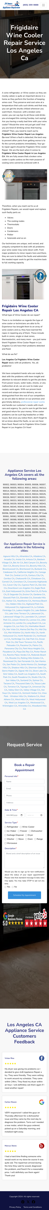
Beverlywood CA (11, 569)
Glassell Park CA (11, 597)
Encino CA (27, 594)
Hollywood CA (12, 607)
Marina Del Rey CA (29, 629)
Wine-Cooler (28, 826)
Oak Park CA (32, 639)
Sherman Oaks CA (37, 667)
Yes (8, 886)
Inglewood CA (26, 607)
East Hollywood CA (15, 591)
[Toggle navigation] (43, 5)
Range (40, 839)
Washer (10, 839)
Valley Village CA (32, 689)
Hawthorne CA (24, 600)
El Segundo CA (15, 594)
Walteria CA (33, 696)
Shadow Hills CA (19, 667)
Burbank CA (40, 569)
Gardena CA (39, 594)
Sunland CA (26, 680)
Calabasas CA (9, 572)
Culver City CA (14, 584)
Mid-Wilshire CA (16, 632)
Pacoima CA (25, 645)
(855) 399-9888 (30, 4)
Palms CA (37, 645)
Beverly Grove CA (20, 565)
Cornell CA (7, 581)
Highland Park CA (34, 604)
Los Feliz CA (22, 626)
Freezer (23, 831)
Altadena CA (39, 556)
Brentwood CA (27, 569)
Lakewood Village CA (13, 616)
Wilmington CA (9, 705)
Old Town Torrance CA (25, 642)
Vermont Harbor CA (31, 693)
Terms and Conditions (32, 1207)
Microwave (12, 843)
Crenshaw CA (19, 581)
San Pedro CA (13, 664)
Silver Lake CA (40, 670)
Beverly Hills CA (37, 565)
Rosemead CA (10, 661)
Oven (30, 839)
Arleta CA (20, 559)
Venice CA (16, 693)
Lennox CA (35, 619)
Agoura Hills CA (11, 556)
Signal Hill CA (25, 670)
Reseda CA (14, 658)
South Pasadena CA (21, 677)
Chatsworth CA (23, 578)
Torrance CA (13, 686)
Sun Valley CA (12, 680)
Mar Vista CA (12, 629)
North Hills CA (31, 632)
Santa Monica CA (29, 664)
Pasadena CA (9, 651)
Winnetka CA (24, 705)
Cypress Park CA (29, 584)
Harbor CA (11, 600)
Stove (21, 839)
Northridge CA (18, 639)
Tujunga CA (25, 686)
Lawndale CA (31, 616)
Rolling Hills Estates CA (32, 658)
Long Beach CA (34, 623)
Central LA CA (20, 575)
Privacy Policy (15, 1207)
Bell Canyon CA (31, 562)
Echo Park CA (32, 591)
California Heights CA (27, 572)
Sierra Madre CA (10, 670)
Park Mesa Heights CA (33, 648)
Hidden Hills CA (17, 604)
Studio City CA (38, 677)
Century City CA (35, 575)
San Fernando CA (26, 661)
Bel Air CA (18, 562)
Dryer (30, 835)
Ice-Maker (11, 831)
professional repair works (33, 402)
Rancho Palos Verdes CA (18, 654)
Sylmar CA (38, 680)
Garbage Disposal (15, 835)
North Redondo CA (27, 635)
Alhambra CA (25, 556)
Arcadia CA (9, 559)
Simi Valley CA (10, 674)
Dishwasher (36, 831)
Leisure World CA (20, 619)
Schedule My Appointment (24, 895)
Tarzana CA (9, 683)
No (15, 886)
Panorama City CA (13, 648)
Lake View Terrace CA (19, 613)
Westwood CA (37, 702)
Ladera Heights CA (25, 610)
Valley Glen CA (15, 689)
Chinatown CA (38, 578)
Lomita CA (21, 623)
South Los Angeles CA (28, 674)
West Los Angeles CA (18, 702)
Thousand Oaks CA (24, 683)
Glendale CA (26, 597)
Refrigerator (12, 826)
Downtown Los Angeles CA (21, 588)
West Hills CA (21, 699)
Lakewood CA (37, 613)
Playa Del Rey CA (24, 651)
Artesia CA (31, 559)
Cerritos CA (9, 578)
